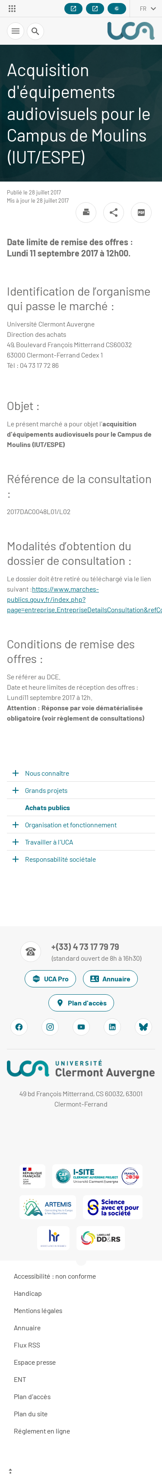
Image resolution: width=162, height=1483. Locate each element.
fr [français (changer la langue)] (143, 8)
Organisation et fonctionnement (71, 824)
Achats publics (47, 807)
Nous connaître (47, 773)
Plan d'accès (81, 1003)
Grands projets (46, 790)
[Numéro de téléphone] (81, 951)
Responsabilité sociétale (60, 859)
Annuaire (110, 978)
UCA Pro (50, 978)
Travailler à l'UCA (49, 842)
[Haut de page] (81, 1472)
